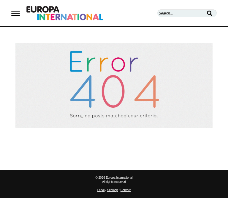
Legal (100, 190)
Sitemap (112, 190)
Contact (126, 190)
